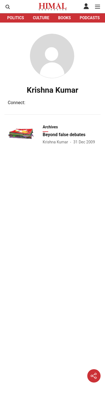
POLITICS (15, 18)
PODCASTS (90, 18)
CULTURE (41, 18)
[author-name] (56, 142)
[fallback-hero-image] (23, 135)
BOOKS (64, 18)
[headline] (72, 135)
